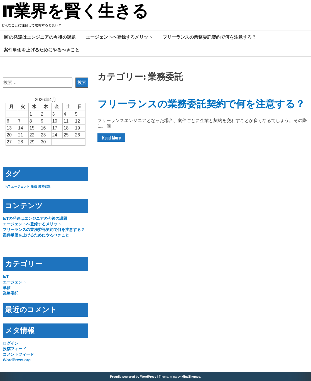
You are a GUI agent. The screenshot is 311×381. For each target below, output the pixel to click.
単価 (7, 287)
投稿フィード (14, 349)
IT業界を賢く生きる (75, 12)
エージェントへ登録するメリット (119, 37)
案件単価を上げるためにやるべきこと (41, 50)
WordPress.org (17, 360)
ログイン (10, 343)
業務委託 (10, 293)
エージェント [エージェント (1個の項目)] (20, 186)
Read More (111, 137)
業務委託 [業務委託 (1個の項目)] (44, 186)
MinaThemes (191, 376)
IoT (6, 276)
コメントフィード (18, 354)
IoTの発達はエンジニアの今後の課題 (40, 37)
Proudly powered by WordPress (133, 376)
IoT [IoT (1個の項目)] (8, 186)
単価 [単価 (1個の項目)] (34, 186)
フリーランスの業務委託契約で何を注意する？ (209, 37)
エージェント (14, 282)
